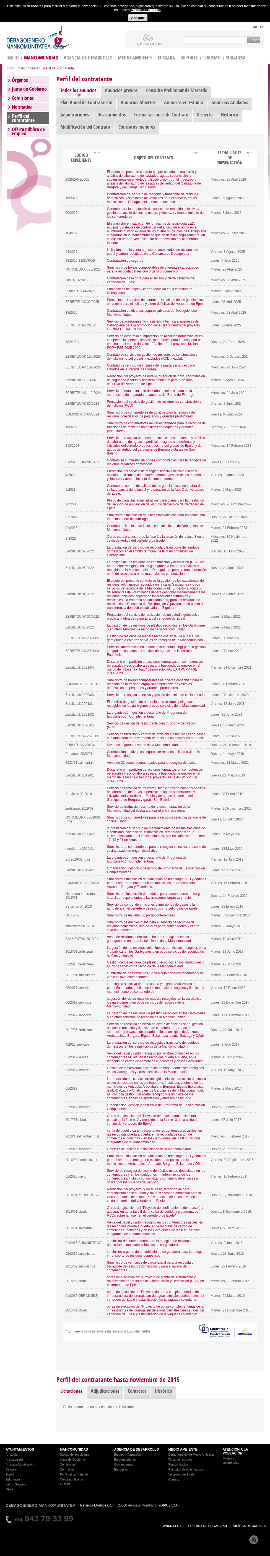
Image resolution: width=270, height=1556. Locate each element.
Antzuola (12, 1454)
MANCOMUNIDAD (74, 1449)
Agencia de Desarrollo (88, 57)
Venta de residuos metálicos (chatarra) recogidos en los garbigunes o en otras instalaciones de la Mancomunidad (149, 939)
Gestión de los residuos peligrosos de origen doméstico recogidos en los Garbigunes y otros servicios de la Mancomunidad (155, 1070)
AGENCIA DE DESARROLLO (136, 1449)
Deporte (189, 57)
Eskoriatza (13, 1479)
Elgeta (10, 1474)
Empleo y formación (127, 1454)
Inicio (11, 68)
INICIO (12, 57)
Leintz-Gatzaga (16, 1484)
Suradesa (236, 57)
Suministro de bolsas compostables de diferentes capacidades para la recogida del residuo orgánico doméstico (153, 269)
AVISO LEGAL (173, 1526)
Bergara (11, 1469)
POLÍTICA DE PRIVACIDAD (207, 1526)
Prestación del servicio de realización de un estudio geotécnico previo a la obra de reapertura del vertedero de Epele (153, 616)
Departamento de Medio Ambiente (191, 1454)
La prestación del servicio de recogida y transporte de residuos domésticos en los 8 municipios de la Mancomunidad (153, 1044)
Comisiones (23, 98)
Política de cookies (145, 10)
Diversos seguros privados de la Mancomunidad (142, 745)
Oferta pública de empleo (28, 131)
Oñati (9, 1489)
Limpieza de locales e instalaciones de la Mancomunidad (149, 1149)
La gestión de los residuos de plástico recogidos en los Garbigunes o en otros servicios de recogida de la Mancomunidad (156, 627)
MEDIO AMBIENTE (183, 1449)
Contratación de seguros (125, 261)
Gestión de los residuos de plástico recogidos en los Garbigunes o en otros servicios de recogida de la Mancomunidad (155, 964)
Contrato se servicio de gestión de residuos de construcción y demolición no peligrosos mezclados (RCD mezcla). (152, 356)
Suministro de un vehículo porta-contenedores (141, 915)
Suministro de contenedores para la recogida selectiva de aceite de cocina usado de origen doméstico (156, 849)
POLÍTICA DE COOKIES (249, 1526)
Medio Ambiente (135, 57)
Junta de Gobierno (29, 88)
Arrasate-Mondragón (20, 1464)
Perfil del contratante (23, 118)
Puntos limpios (178, 1464)
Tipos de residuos (180, 1459)
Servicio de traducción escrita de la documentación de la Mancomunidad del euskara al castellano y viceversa (148, 808)
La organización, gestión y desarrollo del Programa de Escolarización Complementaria (147, 714)
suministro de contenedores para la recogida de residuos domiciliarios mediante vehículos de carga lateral (149, 1243)
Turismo (212, 57)
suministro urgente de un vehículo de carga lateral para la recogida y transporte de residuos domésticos (156, 1254)
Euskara (166, 57)
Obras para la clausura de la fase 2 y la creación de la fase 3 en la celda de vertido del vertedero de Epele (155, 538)
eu (255, 26)
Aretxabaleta (14, 1459)
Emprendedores (125, 1459)
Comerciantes (123, 1464)
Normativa (22, 106)
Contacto (174, 1479)
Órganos (20, 80)
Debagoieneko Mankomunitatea (38, 37)
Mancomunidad (41, 57)
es (261, 26)
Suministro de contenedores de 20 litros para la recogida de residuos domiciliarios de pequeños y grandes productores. (151, 414)
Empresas (121, 1469)
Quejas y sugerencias (148, 44)
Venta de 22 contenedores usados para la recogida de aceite (152, 763)
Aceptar (137, 18)
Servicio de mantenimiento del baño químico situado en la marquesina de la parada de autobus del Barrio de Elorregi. (150, 393)
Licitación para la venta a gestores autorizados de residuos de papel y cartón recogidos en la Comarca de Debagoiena (152, 252)
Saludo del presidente (74, 1454)
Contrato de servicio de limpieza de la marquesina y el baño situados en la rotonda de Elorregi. (151, 367)
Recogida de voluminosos (185, 1469)
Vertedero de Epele (181, 1474)
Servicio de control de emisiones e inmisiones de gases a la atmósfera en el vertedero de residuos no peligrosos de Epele (152, 906)
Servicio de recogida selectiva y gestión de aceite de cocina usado (156, 695)
